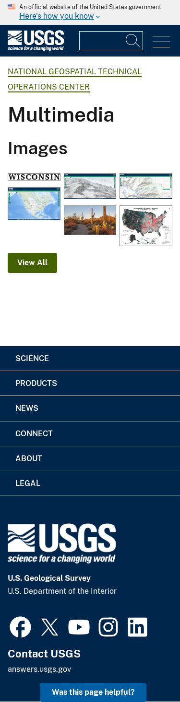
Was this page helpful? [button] (93, 692)
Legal (27, 483)
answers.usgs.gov (39, 669)
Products (36, 383)
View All (32, 262)
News (26, 408)
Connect (34, 433)
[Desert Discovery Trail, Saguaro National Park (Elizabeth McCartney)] (90, 221)
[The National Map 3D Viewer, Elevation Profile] (146, 187)
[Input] (111, 40)
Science (32, 358)
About (28, 458)
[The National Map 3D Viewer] (34, 204)
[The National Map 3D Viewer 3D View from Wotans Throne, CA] (90, 187)
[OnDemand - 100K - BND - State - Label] (34, 177)
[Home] (36, 48)
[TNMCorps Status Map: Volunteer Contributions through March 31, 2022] (146, 226)
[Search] (133, 40)
